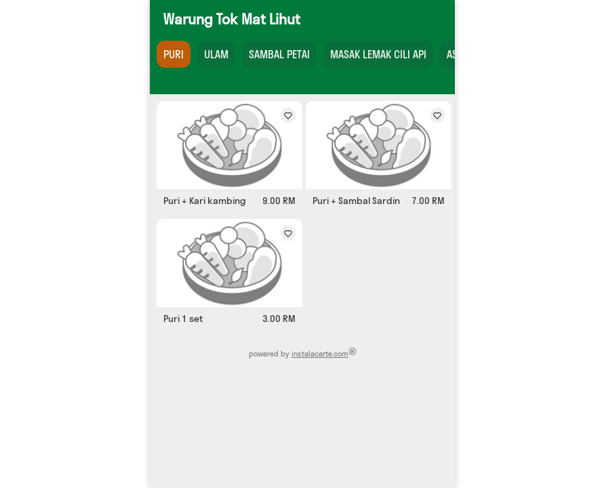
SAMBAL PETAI (279, 54)
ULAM (216, 54)
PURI (173, 54)
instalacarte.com (319, 354)
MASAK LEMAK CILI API (378, 54)
